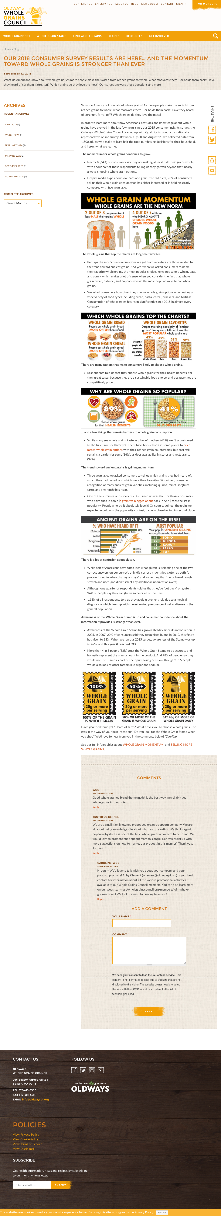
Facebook (212, 130)
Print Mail (212, 170)
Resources (134, 36)
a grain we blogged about (136, 500)
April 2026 (11, 124)
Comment (120, 934)
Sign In (180, 3)
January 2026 (13, 155)
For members (206, 3)
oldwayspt (90, 1086)
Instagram (92, 1070)
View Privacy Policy (26, 1134)
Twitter (212, 140)
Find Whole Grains (87, 36)
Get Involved (159, 36)
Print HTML (212, 160)
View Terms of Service (27, 1144)
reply (96, 807)
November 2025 (14, 176)
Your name (121, 916)
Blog (133, 3)
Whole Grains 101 (16, 36)
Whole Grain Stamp (51, 36)
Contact (165, 3)
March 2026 (12, 135)
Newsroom (148, 3)
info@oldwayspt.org (35, 1099)
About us (120, 3)
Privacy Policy (143, 1212)
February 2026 (13, 145)
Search (216, 36)
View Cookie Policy (26, 1139)
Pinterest (101, 1070)
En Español (101, 3)
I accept (162, 1212)
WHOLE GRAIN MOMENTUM (143, 744)
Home (7, 49)
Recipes (114, 36)
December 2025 (14, 166)
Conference (81, 3)
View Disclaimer (23, 1148)
